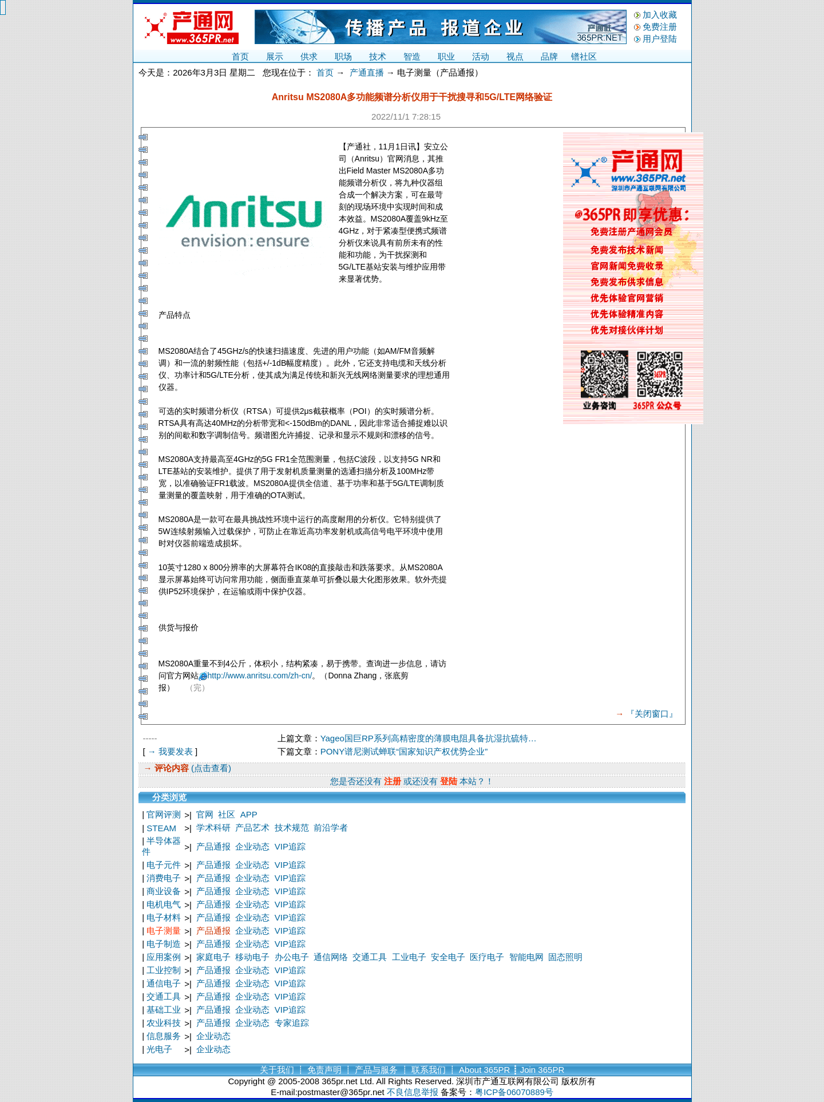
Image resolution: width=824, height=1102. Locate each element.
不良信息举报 (412, 1092)
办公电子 (292, 957)
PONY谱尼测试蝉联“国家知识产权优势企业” (404, 751)
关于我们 (277, 1070)
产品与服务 (376, 1070)
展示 (274, 56)
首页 (240, 56)
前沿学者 (331, 827)
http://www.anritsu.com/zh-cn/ (260, 675)
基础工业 (163, 1009)
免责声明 (324, 1070)
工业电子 (409, 957)
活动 (480, 56)
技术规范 (292, 827)
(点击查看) (210, 768)
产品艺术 (252, 827)
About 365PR (484, 1070)
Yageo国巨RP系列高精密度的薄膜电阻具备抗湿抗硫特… (428, 738)
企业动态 (252, 846)
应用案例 (163, 957)
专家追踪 (292, 1023)
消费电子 (163, 878)
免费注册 (660, 26)
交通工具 (369, 957)
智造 (412, 56)
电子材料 (163, 917)
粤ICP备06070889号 (514, 1092)
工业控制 (163, 970)
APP (249, 814)
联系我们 (428, 1070)
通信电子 (163, 983)
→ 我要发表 (170, 751)
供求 (309, 56)
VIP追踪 (290, 846)
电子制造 (163, 944)
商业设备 (163, 891)
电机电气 (163, 904)
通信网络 (331, 957)
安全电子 (448, 957)
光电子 (159, 1049)
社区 (226, 814)
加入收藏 (660, 14)
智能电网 (526, 957)
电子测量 (163, 930)
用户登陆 (660, 39)
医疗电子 (487, 957)
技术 (377, 56)
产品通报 (213, 846)
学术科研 (213, 827)
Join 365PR (542, 1070)
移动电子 (252, 957)
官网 (204, 814)
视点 (515, 56)
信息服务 (163, 1036)
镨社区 (584, 56)
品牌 (549, 56)
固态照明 (565, 957)
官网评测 (163, 814)
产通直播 (367, 72)
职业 (446, 56)
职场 (343, 56)
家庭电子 (213, 957)
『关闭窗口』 (652, 713)
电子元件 (163, 865)
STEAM (161, 828)
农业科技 (163, 1023)
